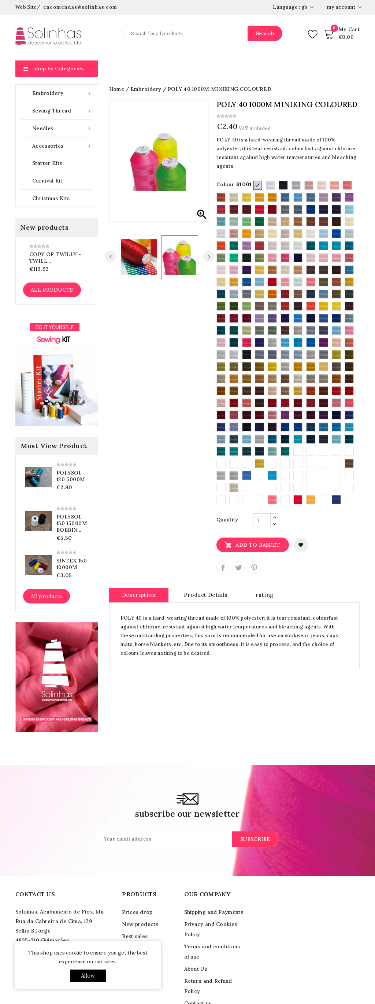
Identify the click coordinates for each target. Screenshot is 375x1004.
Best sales (135, 936)
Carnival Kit (47, 180)
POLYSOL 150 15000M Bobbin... (71, 523)
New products (140, 924)
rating (264, 594)
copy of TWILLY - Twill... (55, 257)
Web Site (26, 7)
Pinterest (254, 568)
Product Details (206, 594)
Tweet (238, 568)
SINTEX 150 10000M (71, 564)
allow (88, 975)
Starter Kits (47, 163)
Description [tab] (139, 594)
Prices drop (137, 912)
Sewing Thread (62, 110)
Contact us (35, 894)
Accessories (62, 146)
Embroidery (62, 93)
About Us (195, 969)
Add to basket (253, 545)
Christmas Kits (51, 198)
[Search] (202, 33)
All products (52, 290)
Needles (62, 128)
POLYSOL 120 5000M (70, 476)
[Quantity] (262, 520)
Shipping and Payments (213, 912)
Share (223, 568)
